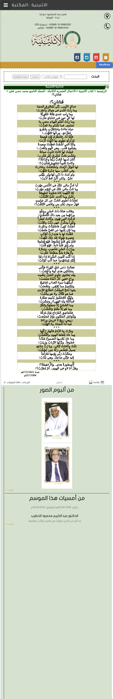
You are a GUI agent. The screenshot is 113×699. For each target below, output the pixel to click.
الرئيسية (102, 91)
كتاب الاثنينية (86, 91)
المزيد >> (10, 490)
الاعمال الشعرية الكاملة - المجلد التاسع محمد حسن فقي (42, 91)
